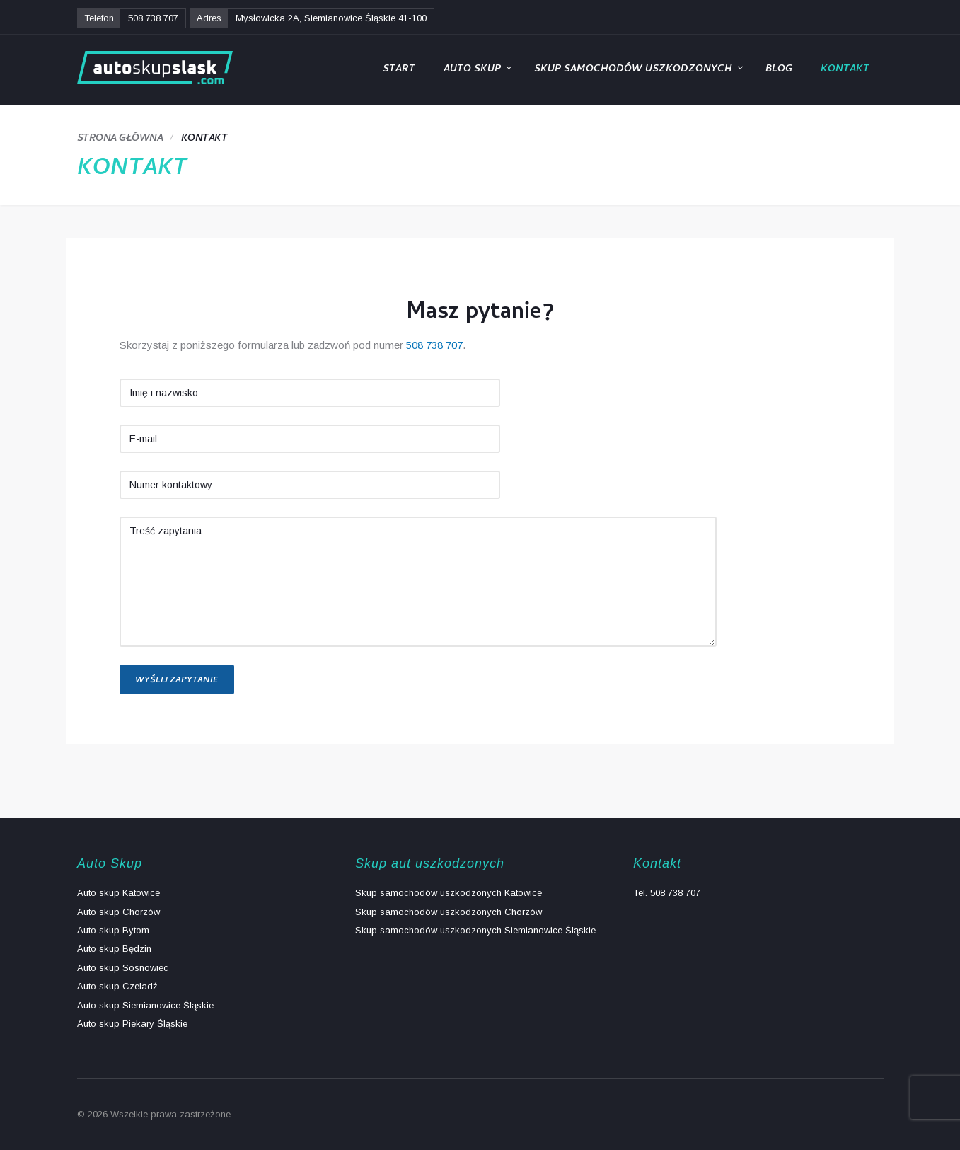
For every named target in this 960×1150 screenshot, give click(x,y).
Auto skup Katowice (118, 892)
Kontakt (845, 70)
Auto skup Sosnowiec (122, 967)
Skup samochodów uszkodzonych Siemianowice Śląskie (475, 930)
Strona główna (120, 139)
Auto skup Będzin (114, 948)
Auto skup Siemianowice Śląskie (145, 1005)
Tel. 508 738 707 (666, 892)
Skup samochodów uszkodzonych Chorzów (448, 912)
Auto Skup (472, 70)
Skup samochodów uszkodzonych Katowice (448, 892)
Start (399, 70)
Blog (778, 70)
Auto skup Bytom (113, 930)
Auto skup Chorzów (118, 912)
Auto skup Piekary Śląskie (132, 1023)
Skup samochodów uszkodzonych (633, 70)
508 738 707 (153, 18)
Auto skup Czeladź (117, 986)
